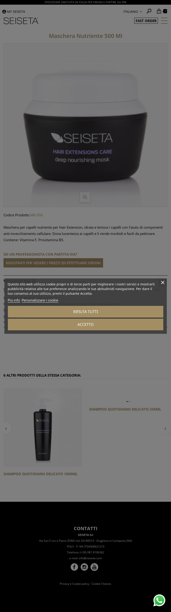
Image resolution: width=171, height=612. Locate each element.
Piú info (14, 300)
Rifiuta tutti (85, 311)
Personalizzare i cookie (40, 300)
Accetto (85, 324)
